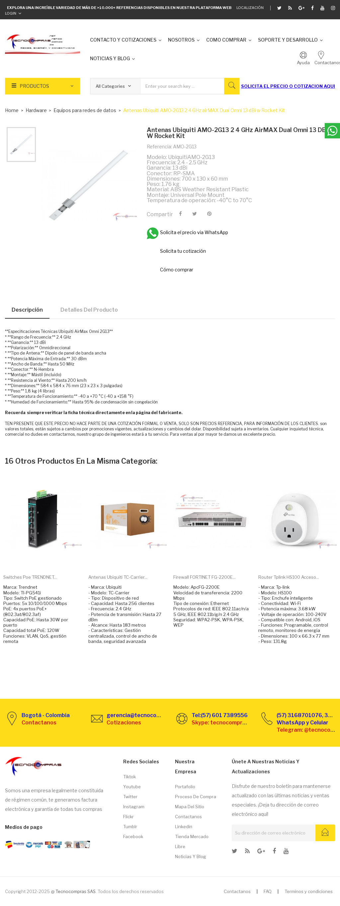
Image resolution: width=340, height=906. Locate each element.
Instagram (133, 806)
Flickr (128, 816)
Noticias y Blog (190, 856)
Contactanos (188, 816)
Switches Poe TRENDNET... (30, 577)
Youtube (132, 786)
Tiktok (129, 776)
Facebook (133, 836)
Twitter (130, 796)
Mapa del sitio (189, 806)
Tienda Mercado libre (192, 841)
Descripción (27, 310)
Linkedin (183, 826)
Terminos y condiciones (309, 891)
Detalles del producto (89, 310)
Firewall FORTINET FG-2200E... (204, 577)
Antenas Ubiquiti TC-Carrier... (117, 577)
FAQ (268, 891)
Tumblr (130, 826)
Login (10, 13)
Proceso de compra (195, 796)
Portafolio (185, 786)
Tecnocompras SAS (75, 891)
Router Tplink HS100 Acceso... (288, 577)
